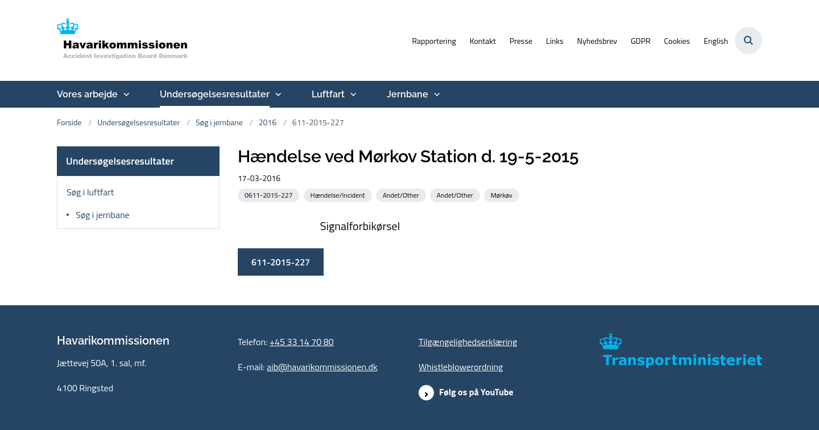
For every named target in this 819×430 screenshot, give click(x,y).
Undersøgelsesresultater (215, 94)
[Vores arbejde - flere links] (125, 94)
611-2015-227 (363, 262)
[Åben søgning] (748, 40)
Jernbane (407, 94)
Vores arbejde (87, 94)
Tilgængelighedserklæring (468, 342)
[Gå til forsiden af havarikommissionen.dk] (122, 40)
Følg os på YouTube (476, 392)
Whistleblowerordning (461, 367)
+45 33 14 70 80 (302, 342)
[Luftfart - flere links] (352, 94)
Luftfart (328, 94)
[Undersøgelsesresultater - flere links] (277, 94)
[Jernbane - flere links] (435, 94)
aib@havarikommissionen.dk (322, 367)
